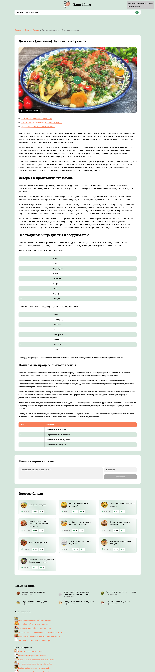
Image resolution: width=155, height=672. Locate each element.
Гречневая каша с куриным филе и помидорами (41, 560)
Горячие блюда (32, 30)
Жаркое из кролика (38, 542)
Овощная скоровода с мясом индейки (120, 523)
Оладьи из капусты (37, 504)
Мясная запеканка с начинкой (78, 504)
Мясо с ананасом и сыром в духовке (122, 504)
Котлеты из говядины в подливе (80, 542)
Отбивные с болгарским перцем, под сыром (80, 523)
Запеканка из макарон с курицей (120, 542)
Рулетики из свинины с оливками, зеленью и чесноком (39, 523)
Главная (18, 30)
